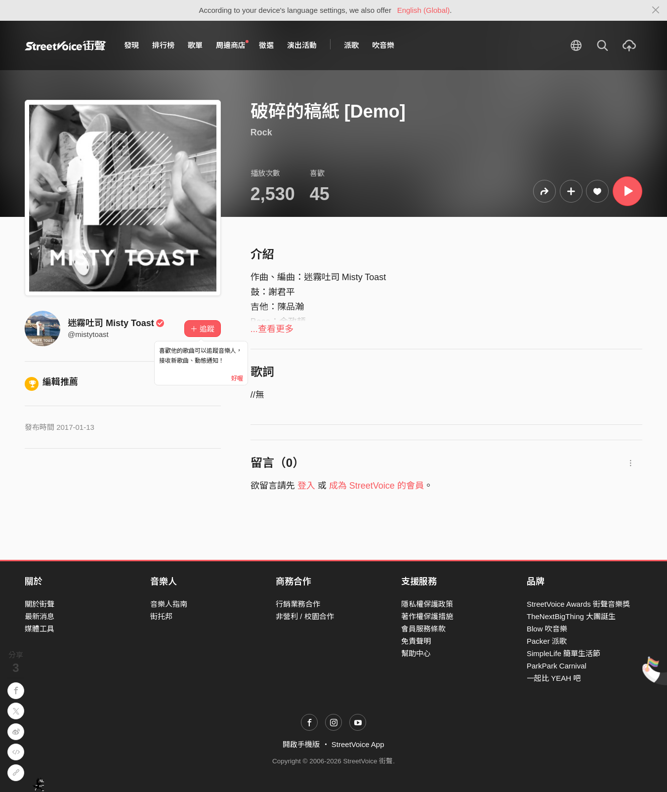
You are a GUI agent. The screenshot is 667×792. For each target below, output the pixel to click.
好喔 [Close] (237, 378)
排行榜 (163, 45)
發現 (131, 45)
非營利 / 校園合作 (305, 616)
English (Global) (423, 10)
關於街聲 (39, 604)
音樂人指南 (168, 604)
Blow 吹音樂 (547, 629)
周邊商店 (232, 45)
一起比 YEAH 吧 (554, 678)
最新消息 (39, 616)
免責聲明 (416, 641)
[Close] (656, 10)
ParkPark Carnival (556, 666)
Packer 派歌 (547, 641)
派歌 (351, 45)
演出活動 (302, 45)
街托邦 (161, 616)
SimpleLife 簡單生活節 (563, 653)
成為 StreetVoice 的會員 (376, 486)
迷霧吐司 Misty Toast (116, 323)
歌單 (195, 45)
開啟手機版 (301, 744)
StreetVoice (65, 45)
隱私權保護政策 (427, 604)
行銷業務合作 (298, 604)
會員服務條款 (423, 629)
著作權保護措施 (427, 616)
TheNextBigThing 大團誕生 (571, 616)
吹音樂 (383, 45)
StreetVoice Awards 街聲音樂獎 (578, 604)
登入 (306, 486)
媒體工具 (39, 629)
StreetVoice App (358, 744)
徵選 (266, 45)
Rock (261, 132)
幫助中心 (416, 653)
